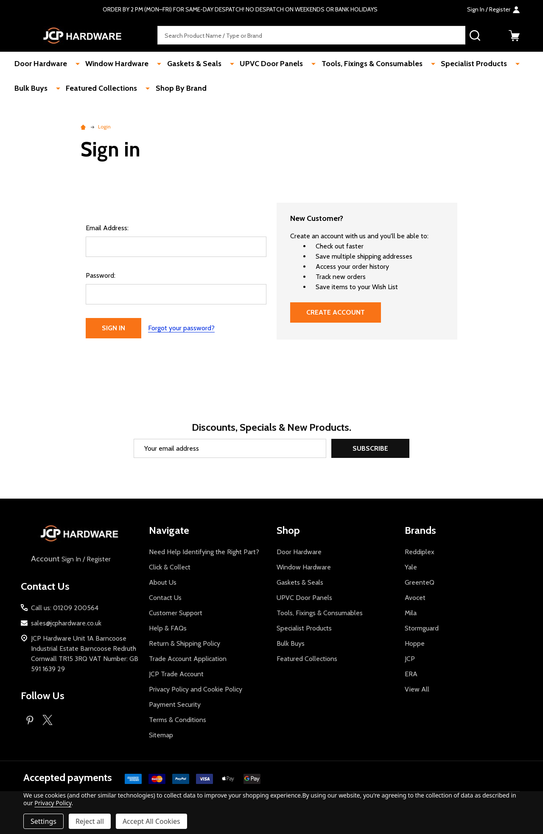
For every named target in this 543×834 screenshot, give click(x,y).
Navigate (169, 530)
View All (417, 689)
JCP (410, 659)
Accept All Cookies (151, 821)
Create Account (335, 312)
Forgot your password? (181, 328)
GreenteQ (419, 582)
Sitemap (161, 735)
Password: (100, 275)
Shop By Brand (172, 89)
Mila (411, 613)
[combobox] (311, 35)
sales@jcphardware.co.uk (66, 623)
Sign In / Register (70, 559)
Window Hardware (113, 64)
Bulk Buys (31, 89)
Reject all (90, 821)
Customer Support (175, 613)
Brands (420, 530)
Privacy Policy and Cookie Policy (195, 689)
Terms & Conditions (177, 720)
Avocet (415, 598)
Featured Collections (97, 89)
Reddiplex (419, 552)
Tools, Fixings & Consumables (353, 64)
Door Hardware (41, 64)
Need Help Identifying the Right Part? (204, 552)
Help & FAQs (168, 628)
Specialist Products (450, 64)
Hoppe (415, 643)
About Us (162, 582)
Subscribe (370, 448)
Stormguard (422, 628)
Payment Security (175, 704)
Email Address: (107, 228)
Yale (411, 567)
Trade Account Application (188, 659)
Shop (288, 530)
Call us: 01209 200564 (64, 608)
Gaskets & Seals (185, 64)
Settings (43, 821)
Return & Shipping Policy (184, 643)
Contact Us (165, 598)
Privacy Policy (52, 803)
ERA (411, 674)
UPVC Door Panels (257, 64)
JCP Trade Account (176, 674)
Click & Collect (169, 567)
